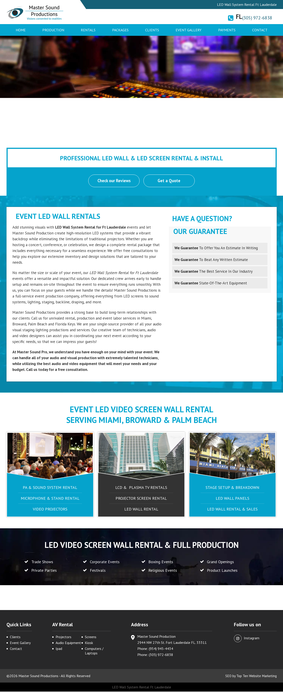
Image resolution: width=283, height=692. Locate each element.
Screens (90, 637)
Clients (152, 30)
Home (21, 30)
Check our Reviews (114, 181)
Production (53, 30)
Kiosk (89, 643)
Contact (259, 30)
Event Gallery (188, 30)
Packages (120, 30)
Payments (226, 30)
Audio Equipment (68, 643)
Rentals (88, 30)
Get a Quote (169, 181)
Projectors (63, 637)
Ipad (59, 649)
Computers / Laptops (94, 651)
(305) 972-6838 (257, 18)
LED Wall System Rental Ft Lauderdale (141, 687)
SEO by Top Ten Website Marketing (251, 676)
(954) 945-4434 (161, 649)
